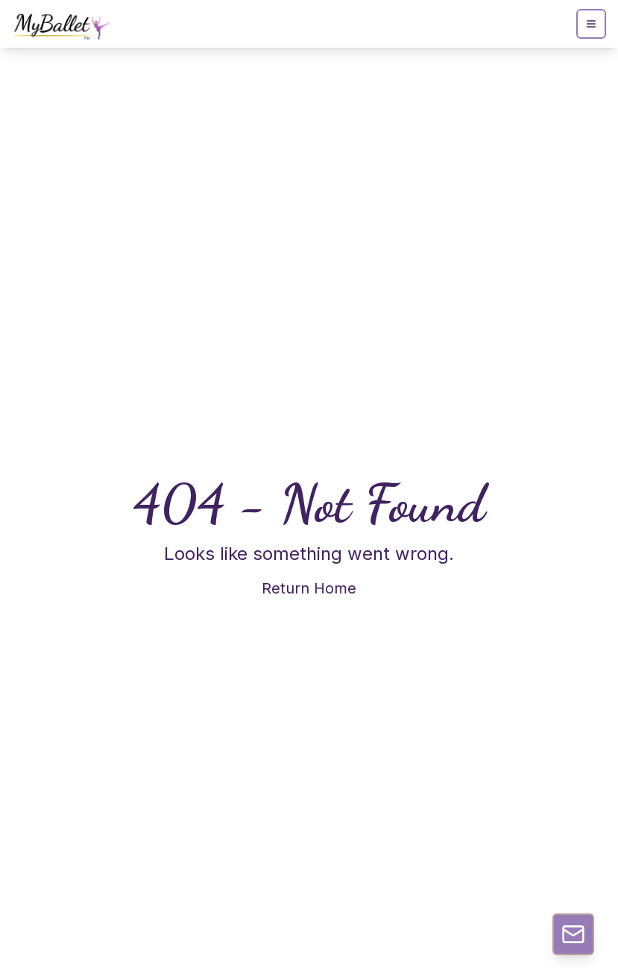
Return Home (309, 588)
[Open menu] (591, 24)
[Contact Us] (573, 934)
